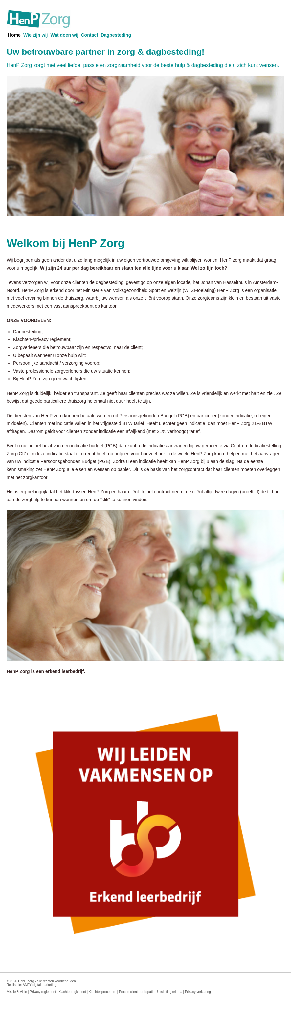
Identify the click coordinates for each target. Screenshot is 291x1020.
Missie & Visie (17, 992)
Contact (89, 35)
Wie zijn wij (35, 35)
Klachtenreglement (72, 992)
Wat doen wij (64, 35)
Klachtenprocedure (102, 992)
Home (14, 35)
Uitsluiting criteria (169, 992)
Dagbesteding (116, 35)
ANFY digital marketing (39, 985)
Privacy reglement (43, 992)
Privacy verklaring (198, 992)
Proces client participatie (136, 992)
